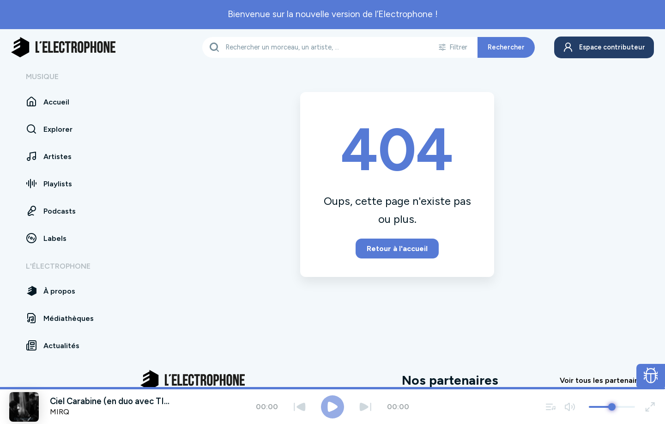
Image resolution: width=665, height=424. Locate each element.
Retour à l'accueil (397, 248)
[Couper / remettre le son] (570, 407)
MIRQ (59, 411)
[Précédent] (299, 406)
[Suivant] (365, 406)
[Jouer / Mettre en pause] (332, 406)
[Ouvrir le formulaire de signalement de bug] (650, 375)
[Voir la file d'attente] (551, 407)
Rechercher (503, 47)
